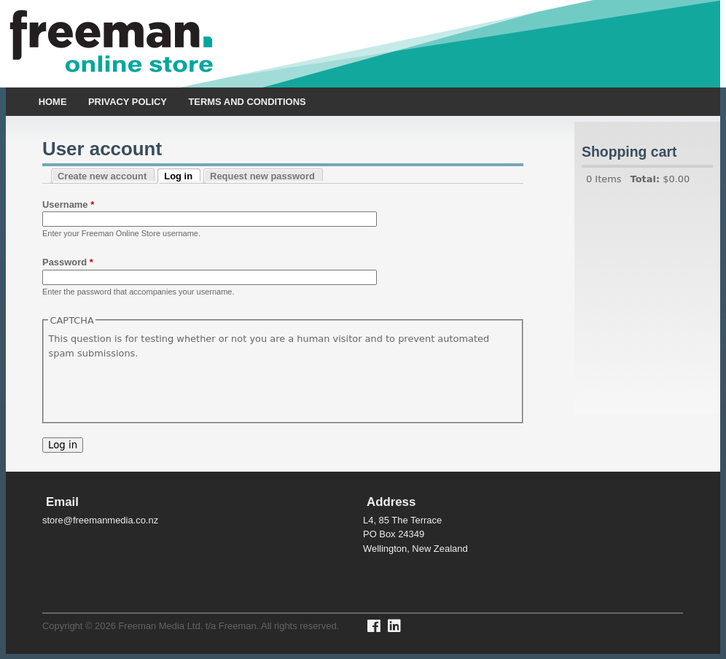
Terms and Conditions (246, 101)
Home (53, 101)
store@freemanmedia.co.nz (100, 520)
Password (67, 262)
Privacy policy (127, 101)
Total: (645, 178)
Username (68, 204)
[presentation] (159, 388)
